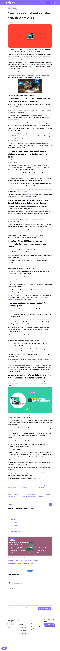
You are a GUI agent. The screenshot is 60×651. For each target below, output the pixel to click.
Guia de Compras (12, 8)
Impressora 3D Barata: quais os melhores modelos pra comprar (23, 560)
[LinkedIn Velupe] (14, 624)
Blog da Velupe (23, 633)
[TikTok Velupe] (12, 627)
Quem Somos (23, 620)
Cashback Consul (12, 525)
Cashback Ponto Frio (13, 514)
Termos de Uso (23, 627)
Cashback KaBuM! (12, 522)
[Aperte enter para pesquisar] (39, 3)
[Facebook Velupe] (7, 624)
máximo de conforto (24, 196)
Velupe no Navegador (37, 626)
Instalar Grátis (49, 625)
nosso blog (36, 478)
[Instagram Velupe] (11, 624)
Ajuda (4, 648)
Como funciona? (36, 623)
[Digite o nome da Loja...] (27, 2)
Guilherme (28, 22)
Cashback (12, 539)
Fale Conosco (23, 630)
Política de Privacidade (21, 623)
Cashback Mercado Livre (14, 531)
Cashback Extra (12, 516)
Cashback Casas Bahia (13, 511)
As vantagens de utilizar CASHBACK (19, 542)
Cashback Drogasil (12, 528)
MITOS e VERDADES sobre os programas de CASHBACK (21, 563)
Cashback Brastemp (13, 519)
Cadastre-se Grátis (50, 2)
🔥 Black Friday (36, 629)
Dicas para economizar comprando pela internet (20, 557)
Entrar (43, 2)
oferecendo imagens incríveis (38, 123)
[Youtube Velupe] (9, 627)
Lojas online (35, 620)
